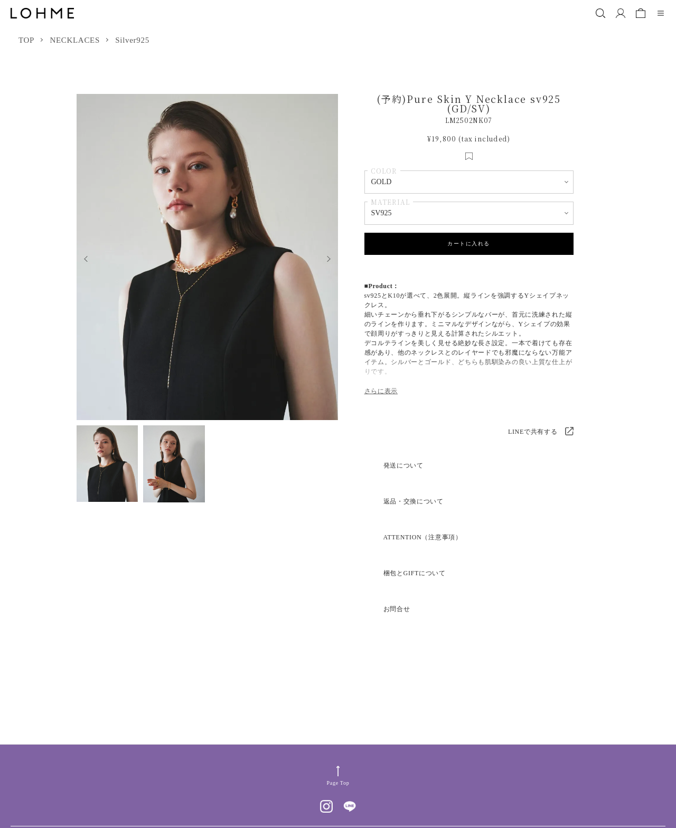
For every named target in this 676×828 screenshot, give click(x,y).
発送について (403, 465)
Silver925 (132, 40)
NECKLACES (75, 40)
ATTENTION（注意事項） (422, 537)
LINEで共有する (533, 431)
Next (331, 257)
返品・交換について (413, 501)
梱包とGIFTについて (414, 573)
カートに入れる (468, 243)
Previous (83, 257)
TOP (26, 40)
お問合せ (396, 609)
